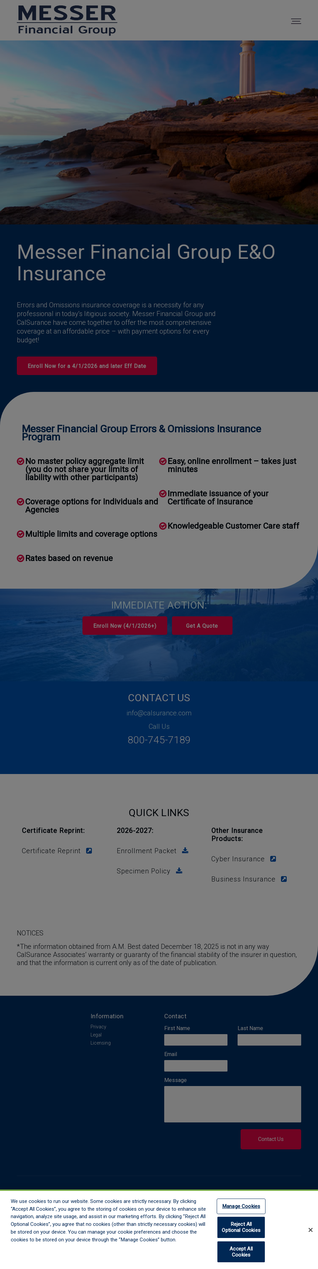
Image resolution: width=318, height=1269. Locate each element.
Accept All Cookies (241, 1255)
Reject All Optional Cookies (241, 1231)
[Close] (310, 1233)
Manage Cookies (241, 1210)
